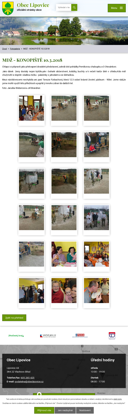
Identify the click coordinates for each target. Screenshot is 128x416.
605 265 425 (27, 374)
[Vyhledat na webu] (63, 7)
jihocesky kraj (16, 333)
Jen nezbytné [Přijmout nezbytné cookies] (65, 410)
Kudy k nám (67, 394)
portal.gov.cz (48, 333)
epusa (80, 333)
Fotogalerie (15, 49)
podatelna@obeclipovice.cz (29, 378)
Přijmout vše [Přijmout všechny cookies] (43, 410)
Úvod (4, 49)
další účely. (118, 400)
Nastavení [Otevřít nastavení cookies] (85, 410)
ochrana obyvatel (112, 333)
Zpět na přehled (15, 317)
